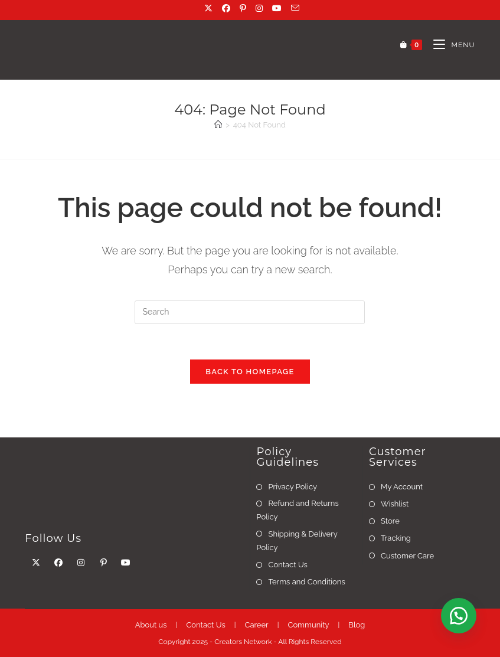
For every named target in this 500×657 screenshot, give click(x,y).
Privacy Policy (292, 487)
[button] (458, 615)
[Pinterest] (103, 563)
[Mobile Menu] (449, 45)
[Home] (218, 124)
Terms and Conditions (306, 582)
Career (257, 624)
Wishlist (395, 504)
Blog (356, 624)
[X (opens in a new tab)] (209, 8)
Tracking (396, 538)
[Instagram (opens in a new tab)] (260, 8)
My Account (402, 487)
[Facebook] (58, 563)
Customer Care (407, 556)
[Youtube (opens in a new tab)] (278, 8)
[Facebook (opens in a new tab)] (227, 8)
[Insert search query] (250, 312)
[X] (36, 563)
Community (308, 624)
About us (151, 624)
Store (390, 521)
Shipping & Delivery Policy (296, 541)
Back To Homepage (249, 372)
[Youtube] (125, 563)
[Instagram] (81, 563)
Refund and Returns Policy (297, 510)
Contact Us (287, 565)
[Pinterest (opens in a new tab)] (244, 8)
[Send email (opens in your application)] (293, 8)
